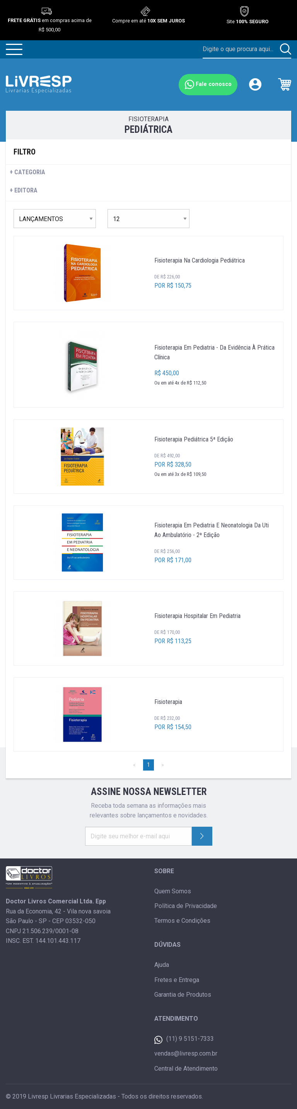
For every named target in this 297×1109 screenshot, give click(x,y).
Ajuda (161, 964)
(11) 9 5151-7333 (184, 1039)
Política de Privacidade (185, 906)
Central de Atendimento (186, 1068)
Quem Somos (172, 891)
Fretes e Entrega (176, 980)
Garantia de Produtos (182, 994)
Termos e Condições (182, 920)
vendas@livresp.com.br (185, 1053)
